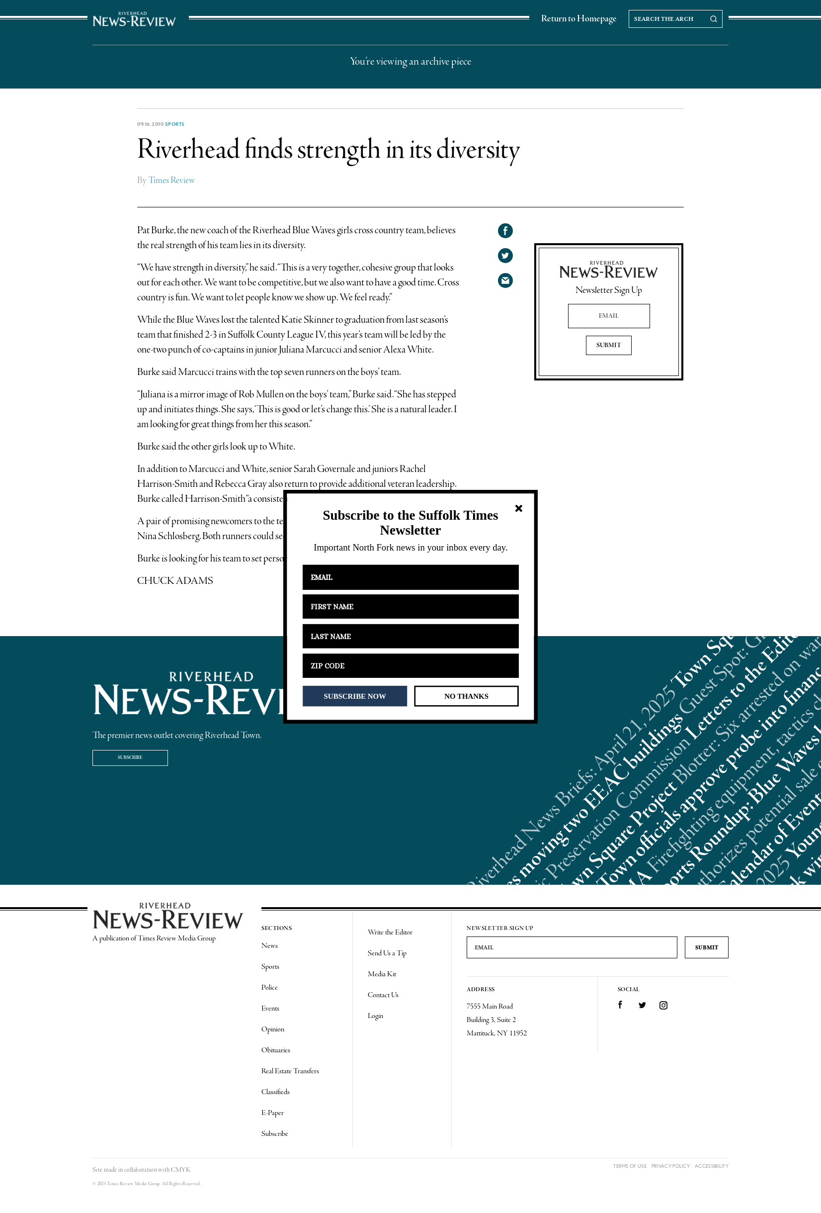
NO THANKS (466, 696)
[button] (410, 523)
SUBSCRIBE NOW (355, 696)
